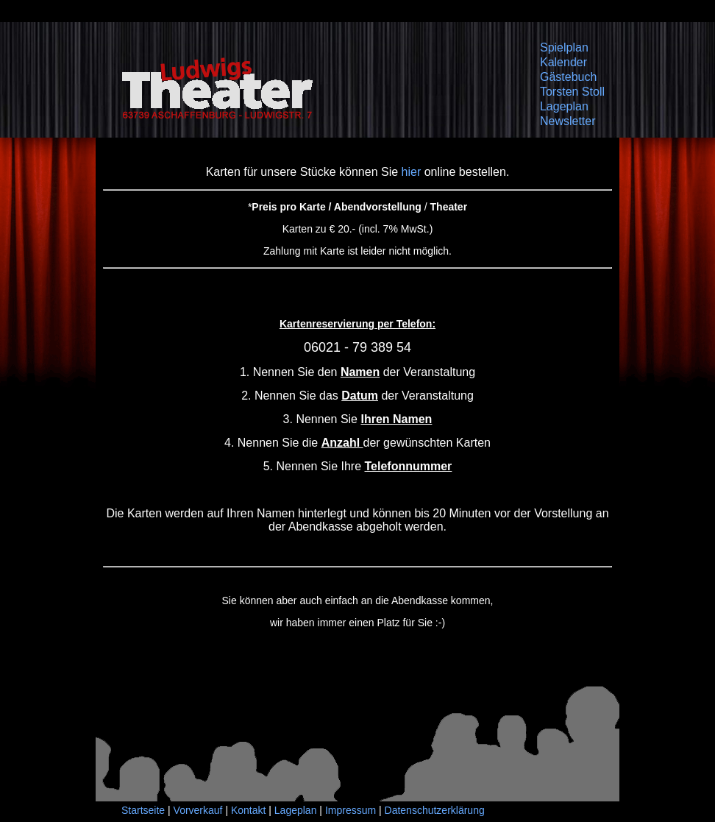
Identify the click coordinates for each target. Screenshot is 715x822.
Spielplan (564, 47)
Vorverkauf (198, 810)
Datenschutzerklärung (435, 810)
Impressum (350, 810)
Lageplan (564, 106)
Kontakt (248, 810)
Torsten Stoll (572, 91)
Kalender (563, 62)
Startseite (143, 810)
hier (411, 172)
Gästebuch (568, 77)
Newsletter (568, 121)
